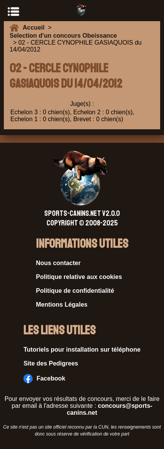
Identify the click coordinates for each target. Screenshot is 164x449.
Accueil (35, 27)
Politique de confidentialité (75, 290)
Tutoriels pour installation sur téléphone (82, 349)
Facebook (44, 378)
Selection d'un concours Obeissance (63, 35)
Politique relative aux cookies (79, 277)
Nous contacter (58, 263)
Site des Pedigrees (50, 363)
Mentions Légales (62, 304)
